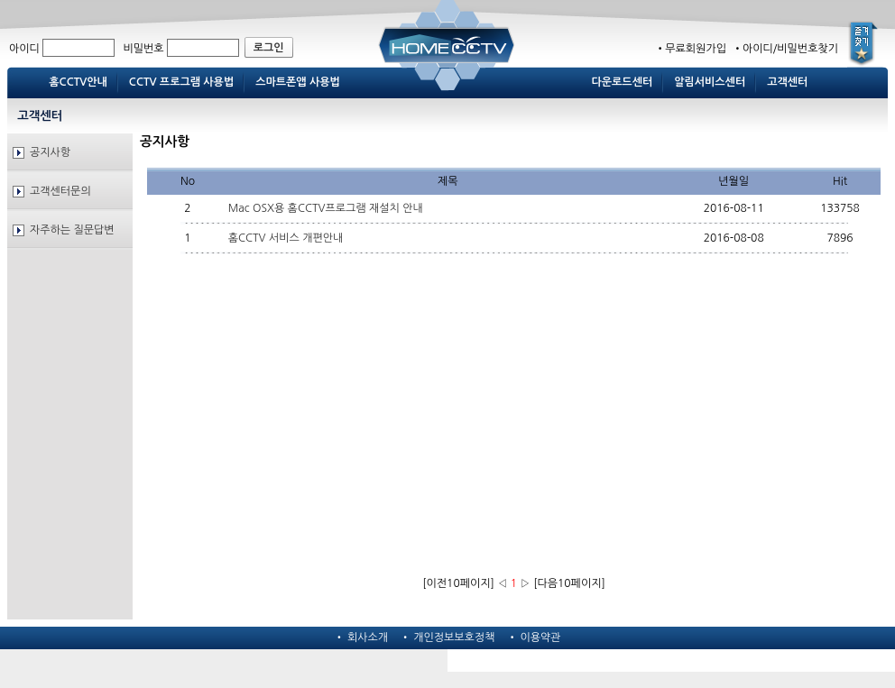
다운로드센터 (622, 82)
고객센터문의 (60, 191)
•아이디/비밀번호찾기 (783, 48)
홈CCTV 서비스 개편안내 (286, 238)
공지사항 (50, 152)
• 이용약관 (534, 637)
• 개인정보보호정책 (448, 637)
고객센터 (787, 82)
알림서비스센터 (709, 82)
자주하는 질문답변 (72, 230)
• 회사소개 (361, 637)
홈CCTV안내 (78, 82)
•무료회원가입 (690, 48)
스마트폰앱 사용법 (297, 82)
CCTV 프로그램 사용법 (181, 82)
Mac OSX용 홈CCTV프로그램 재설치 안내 (325, 208)
